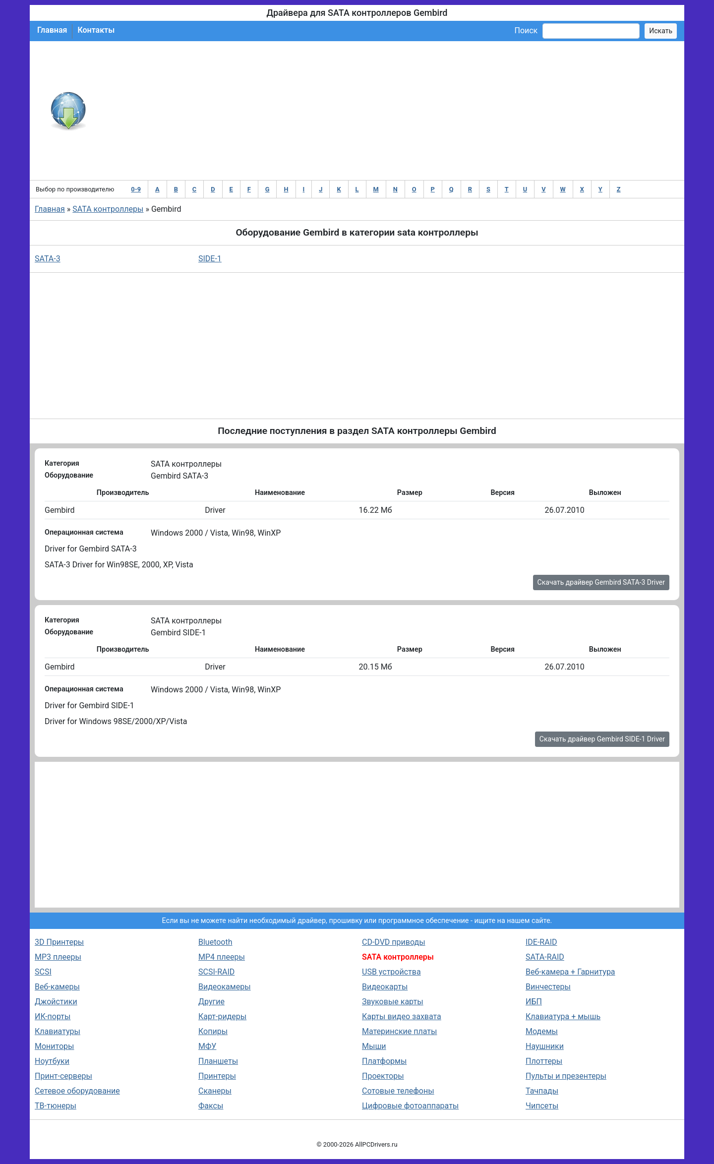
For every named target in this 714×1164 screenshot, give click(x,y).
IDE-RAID (541, 942)
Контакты (96, 30)
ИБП (534, 1001)
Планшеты (218, 1061)
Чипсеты (542, 1105)
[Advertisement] (389, 110)
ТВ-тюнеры (55, 1105)
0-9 (136, 189)
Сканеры (215, 1091)
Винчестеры (548, 986)
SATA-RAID (545, 957)
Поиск (525, 30)
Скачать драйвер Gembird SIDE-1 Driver (602, 739)
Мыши (374, 1046)
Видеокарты (385, 986)
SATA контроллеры (107, 209)
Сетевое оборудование (77, 1091)
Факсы (210, 1105)
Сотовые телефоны (398, 1091)
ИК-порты (52, 1016)
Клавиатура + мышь (563, 1016)
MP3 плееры (58, 957)
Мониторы (54, 1046)
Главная (52, 30)
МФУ (207, 1046)
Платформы (384, 1061)
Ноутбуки (52, 1061)
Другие (211, 1001)
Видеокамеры (224, 986)
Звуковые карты (392, 1001)
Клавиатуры (57, 1031)
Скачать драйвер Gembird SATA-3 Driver (601, 582)
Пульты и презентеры (566, 1076)
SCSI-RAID (216, 972)
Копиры (213, 1031)
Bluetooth (215, 942)
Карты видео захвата (401, 1016)
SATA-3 (47, 258)
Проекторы (383, 1076)
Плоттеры (544, 1061)
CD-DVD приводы (393, 942)
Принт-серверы (63, 1076)
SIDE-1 (210, 258)
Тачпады (542, 1091)
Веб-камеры (57, 986)
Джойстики (56, 1001)
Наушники (545, 1046)
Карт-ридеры (222, 1016)
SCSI (43, 972)
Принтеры (217, 1076)
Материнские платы (399, 1031)
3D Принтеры (59, 942)
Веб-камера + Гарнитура (570, 972)
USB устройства (391, 972)
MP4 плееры (221, 957)
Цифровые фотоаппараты (410, 1105)
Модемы (542, 1031)
